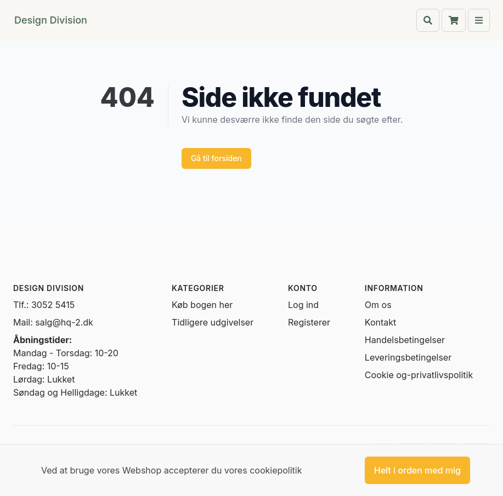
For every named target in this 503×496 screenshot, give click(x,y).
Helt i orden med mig (417, 470)
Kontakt (380, 322)
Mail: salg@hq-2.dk (53, 322)
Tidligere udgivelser (212, 322)
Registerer (309, 322)
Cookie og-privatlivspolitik (419, 374)
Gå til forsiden (216, 158)
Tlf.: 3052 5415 (44, 304)
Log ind (303, 304)
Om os (378, 304)
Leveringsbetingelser (408, 357)
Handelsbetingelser (405, 339)
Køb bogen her (202, 304)
